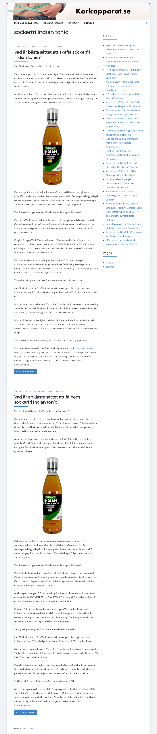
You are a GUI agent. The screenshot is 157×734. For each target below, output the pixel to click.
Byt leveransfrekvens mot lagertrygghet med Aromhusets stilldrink (122, 195)
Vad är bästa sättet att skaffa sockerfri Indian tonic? (52, 55)
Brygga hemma (53, 23)
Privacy (73, 23)
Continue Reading (25, 371)
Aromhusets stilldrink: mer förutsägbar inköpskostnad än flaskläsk (122, 61)
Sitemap (89, 23)
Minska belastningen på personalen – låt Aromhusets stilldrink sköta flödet (121, 183)
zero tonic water (84, 348)
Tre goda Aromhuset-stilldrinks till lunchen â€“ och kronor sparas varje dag (124, 73)
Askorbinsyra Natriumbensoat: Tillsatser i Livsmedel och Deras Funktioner (122, 85)
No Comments (57, 46)
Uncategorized (39, 46)
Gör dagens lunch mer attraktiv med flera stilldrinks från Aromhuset (122, 142)
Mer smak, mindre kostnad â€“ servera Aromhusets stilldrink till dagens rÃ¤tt (123, 122)
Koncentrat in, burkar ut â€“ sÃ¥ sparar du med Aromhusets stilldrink (123, 215)
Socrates (30, 728)
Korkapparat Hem (26, 23)
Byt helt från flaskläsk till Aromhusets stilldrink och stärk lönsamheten (122, 154)
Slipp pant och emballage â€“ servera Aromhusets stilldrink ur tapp (122, 49)
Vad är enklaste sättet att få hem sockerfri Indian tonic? (47, 399)
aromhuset (84, 689)
